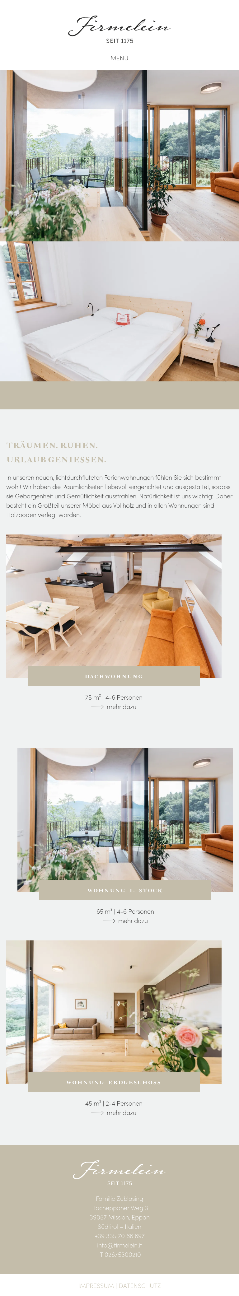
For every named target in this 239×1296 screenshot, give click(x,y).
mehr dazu (121, 706)
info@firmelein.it (119, 1244)
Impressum (96, 1285)
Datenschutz (140, 1285)
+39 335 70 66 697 (120, 1235)
